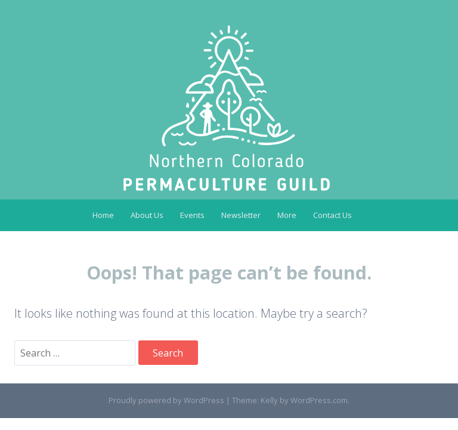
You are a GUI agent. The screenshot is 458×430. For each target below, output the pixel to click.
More (286, 215)
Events (192, 215)
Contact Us (332, 215)
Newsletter (241, 215)
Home (103, 215)
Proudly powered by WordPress (166, 400)
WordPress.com (319, 400)
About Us (147, 215)
